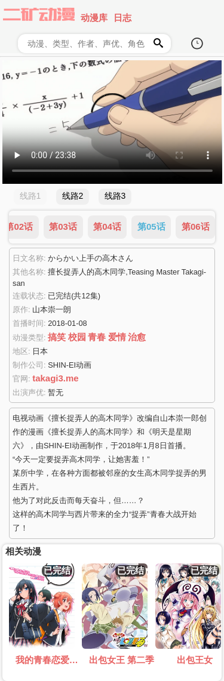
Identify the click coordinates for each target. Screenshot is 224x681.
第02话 (19, 226)
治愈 (137, 337)
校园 (77, 337)
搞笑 (57, 337)
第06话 (196, 226)
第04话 (107, 226)
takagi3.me (55, 378)
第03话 (63, 226)
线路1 (30, 196)
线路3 (115, 196)
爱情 (117, 337)
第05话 (151, 226)
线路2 (73, 196)
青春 (97, 337)
